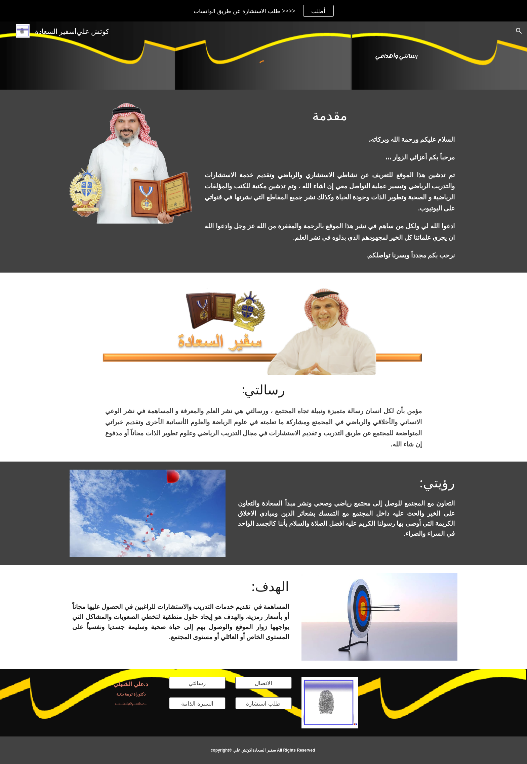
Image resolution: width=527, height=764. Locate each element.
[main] (396, 56)
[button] (519, 31)
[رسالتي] (197, 683)
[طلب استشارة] (263, 703)
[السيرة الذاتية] (197, 703)
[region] (263, 10)
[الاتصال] (263, 683)
